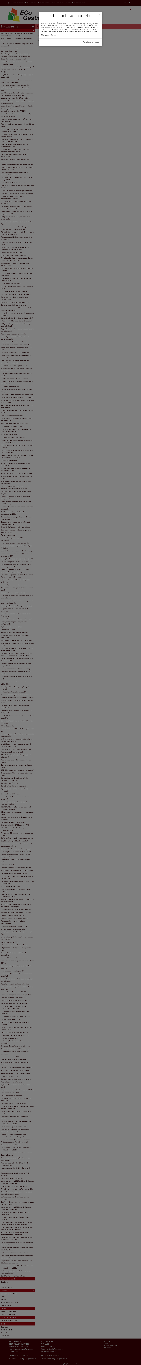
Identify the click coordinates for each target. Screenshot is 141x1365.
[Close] (99, 15)
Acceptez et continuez (91, 42)
